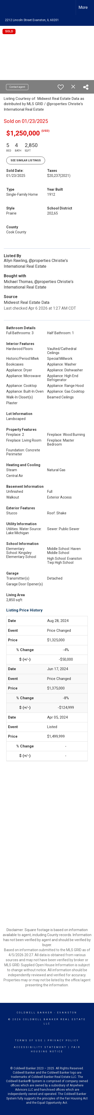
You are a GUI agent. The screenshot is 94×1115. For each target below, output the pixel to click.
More (83, 7)
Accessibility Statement (40, 1047)
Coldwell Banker (35, 1012)
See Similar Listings (26, 160)
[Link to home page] (8, 7)
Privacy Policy (63, 1040)
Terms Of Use (29, 1040)
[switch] (60, 87)
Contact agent (17, 87)
